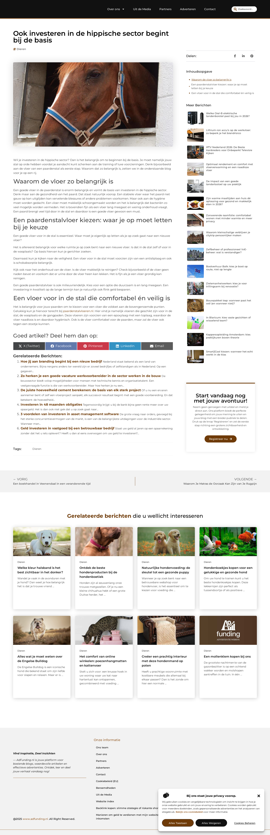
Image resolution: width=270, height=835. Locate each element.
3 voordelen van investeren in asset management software (70, 414)
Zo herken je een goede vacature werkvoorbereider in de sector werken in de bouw (91, 376)
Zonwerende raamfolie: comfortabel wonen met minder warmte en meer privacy (229, 218)
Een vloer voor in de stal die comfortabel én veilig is (222, 93)
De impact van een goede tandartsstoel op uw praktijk (223, 183)
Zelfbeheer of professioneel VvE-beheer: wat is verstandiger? (226, 251)
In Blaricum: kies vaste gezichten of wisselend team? (228, 319)
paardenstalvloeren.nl (78, 311)
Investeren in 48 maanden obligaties (51, 404)
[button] (259, 796)
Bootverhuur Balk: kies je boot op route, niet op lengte (227, 268)
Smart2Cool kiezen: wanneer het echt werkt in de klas (229, 353)
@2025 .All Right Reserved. (44, 818)
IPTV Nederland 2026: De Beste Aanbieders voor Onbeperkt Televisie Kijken (229, 150)
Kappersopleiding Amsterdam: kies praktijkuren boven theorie (228, 336)
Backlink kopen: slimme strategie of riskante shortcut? (130, 808)
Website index (105, 801)
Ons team (102, 747)
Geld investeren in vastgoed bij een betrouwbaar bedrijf (67, 428)
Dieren (21, 49)
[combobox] (244, 9)
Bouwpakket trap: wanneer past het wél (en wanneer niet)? (228, 302)
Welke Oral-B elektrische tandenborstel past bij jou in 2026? (228, 115)
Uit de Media (142, 9)
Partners (165, 9)
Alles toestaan (178, 823)
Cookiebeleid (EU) (107, 781)
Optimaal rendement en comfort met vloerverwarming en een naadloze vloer (229, 167)
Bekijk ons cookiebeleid (189, 811)
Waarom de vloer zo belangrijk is (211, 79)
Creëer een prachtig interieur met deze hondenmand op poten (164, 661)
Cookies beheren (244, 823)
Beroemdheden (106, 787)
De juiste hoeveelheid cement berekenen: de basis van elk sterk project (81, 390)
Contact (210, 9)
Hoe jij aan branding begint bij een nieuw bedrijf (61, 361)
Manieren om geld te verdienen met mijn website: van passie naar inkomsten (138, 816)
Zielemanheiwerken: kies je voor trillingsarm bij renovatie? (226, 285)
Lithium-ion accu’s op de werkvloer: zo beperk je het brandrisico (228, 132)
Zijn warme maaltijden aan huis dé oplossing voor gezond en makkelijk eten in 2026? (228, 201)
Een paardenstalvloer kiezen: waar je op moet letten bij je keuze (219, 86)
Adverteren (188, 9)
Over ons (116, 9)
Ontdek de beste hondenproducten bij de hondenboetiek (98, 572)
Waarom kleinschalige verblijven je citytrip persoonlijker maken (228, 234)
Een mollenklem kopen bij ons (227, 656)
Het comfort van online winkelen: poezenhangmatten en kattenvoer (103, 661)
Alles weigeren (211, 823)
